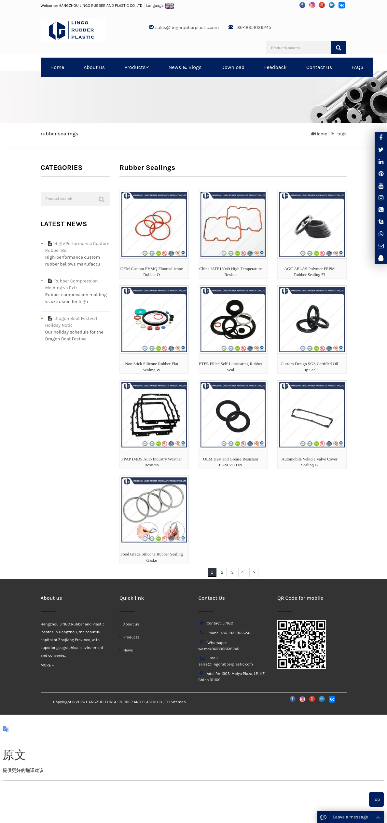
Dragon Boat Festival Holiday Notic (71, 322)
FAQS (358, 67)
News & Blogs (184, 67)
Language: (160, 5)
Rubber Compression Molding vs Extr (71, 284)
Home (57, 67)
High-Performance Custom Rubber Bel (77, 247)
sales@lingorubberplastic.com (187, 27)
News (126, 650)
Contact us (319, 67)
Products (136, 67)
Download (232, 67)
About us (94, 67)
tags (341, 134)
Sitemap (178, 702)
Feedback (275, 67)
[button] (147, 67)
